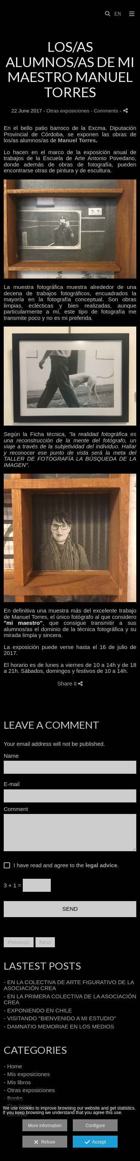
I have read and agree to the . (64, 865)
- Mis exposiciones (27, 1074)
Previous (18, 942)
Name (11, 756)
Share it (70, 683)
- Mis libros (17, 1082)
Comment (16, 809)
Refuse (44, 1142)
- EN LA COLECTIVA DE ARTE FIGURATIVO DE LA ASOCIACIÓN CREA (69, 985)
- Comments (105, 111)
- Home (13, 1066)
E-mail (12, 784)
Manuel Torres (77, 140)
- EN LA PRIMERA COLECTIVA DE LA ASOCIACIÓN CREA (70, 999)
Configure (95, 1125)
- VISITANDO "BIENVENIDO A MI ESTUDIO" (60, 1018)
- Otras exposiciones (29, 1090)
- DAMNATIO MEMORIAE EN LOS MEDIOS (59, 1026)
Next (45, 942)
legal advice (101, 865)
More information (45, 1125)
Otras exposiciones (67, 111)
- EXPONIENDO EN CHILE (38, 1010)
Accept (95, 1142)
